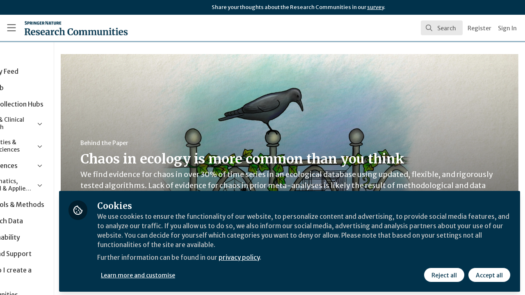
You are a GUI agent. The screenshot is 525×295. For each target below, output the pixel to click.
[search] (442, 27)
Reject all (444, 273)
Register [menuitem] (479, 28)
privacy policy (292, 257)
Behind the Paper (155, 143)
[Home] (64, 27)
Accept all (488, 273)
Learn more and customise (189, 273)
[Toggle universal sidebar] (11, 27)
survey (375, 7)
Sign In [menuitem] (507, 28)
